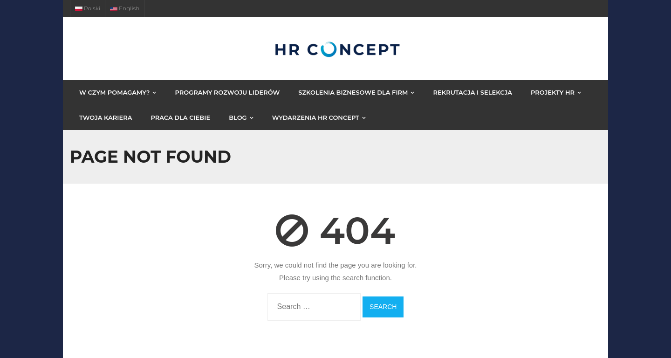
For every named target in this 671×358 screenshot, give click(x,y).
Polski (87, 8)
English (124, 8)
